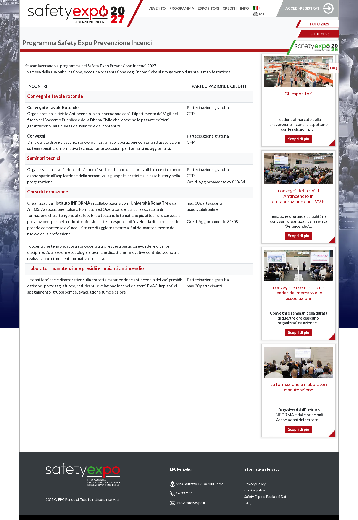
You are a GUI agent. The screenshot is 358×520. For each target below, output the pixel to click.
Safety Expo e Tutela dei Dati (265, 496)
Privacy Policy (255, 483)
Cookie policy (254, 490)
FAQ (247, 503)
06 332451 (184, 493)
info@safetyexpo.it (190, 502)
